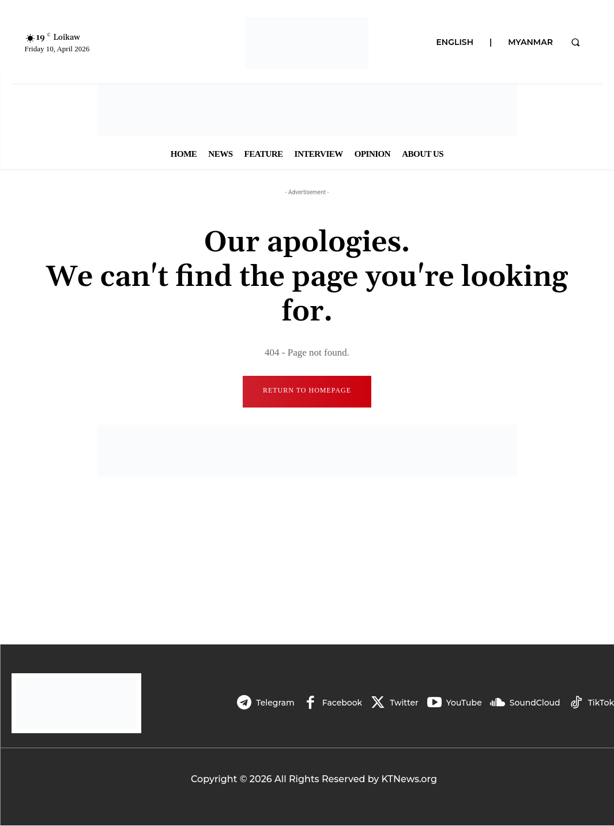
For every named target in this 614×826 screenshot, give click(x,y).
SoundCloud (535, 703)
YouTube (464, 703)
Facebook (342, 703)
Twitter (404, 703)
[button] (575, 42)
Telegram (275, 703)
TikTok (601, 703)
